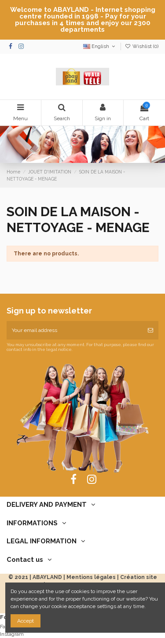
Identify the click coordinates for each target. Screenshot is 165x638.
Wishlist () (141, 46)
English (100, 46)
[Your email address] (75, 330)
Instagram (12, 634)
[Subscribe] (150, 330)
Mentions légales (91, 577)
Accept (25, 621)
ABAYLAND (47, 577)
